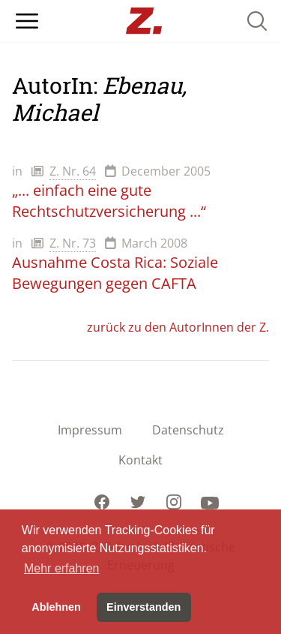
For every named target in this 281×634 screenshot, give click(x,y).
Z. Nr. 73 (72, 243)
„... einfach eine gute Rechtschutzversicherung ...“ (109, 200)
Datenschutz (188, 430)
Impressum (90, 430)
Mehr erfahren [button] (62, 568)
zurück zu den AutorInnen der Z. (178, 327)
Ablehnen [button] (56, 607)
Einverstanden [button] (143, 607)
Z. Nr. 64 (72, 171)
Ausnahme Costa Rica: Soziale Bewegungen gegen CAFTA (115, 272)
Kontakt (140, 460)
